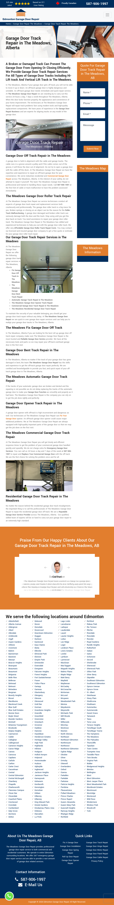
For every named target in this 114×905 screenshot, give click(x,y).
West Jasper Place (95, 781)
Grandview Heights (43, 710)
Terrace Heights (93, 725)
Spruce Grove (92, 689)
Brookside (12, 728)
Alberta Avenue (14, 624)
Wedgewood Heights (95, 766)
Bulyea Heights (14, 731)
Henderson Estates (43, 737)
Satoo (89, 654)
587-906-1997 (97, 3)
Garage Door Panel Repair (97, 853)
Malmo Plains (66, 671)
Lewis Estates (67, 651)
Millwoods (65, 722)
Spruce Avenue (93, 686)
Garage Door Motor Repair (97, 850)
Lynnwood (65, 659)
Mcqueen (65, 698)
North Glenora (66, 734)
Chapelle (12, 784)
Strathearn (91, 704)
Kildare (37, 793)
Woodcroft (91, 808)
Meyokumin (65, 707)
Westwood (91, 796)
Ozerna (64, 772)
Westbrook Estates (95, 787)
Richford (90, 621)
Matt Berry (65, 677)
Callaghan (12, 740)
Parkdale (64, 778)
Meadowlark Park (68, 701)
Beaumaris (13, 668)
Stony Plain (91, 698)
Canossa (12, 754)
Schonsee (91, 656)
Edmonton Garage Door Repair (56, 902)
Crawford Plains (15, 799)
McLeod (64, 695)
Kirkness (38, 811)
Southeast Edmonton (95, 680)
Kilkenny (38, 796)
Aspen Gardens (15, 642)
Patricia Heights (67, 784)
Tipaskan (90, 745)
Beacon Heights (15, 662)
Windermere (92, 802)
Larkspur (64, 627)
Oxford (63, 769)
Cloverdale (12, 796)
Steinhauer (91, 695)
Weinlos (90, 769)
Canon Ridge (13, 748)
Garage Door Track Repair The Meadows (61, 24)
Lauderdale (65, 630)
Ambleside (12, 636)
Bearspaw (12, 665)
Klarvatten (39, 814)
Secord (90, 659)
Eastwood (39, 642)
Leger (63, 645)
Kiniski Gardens (41, 805)
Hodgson (38, 751)
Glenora (38, 698)
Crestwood (13, 802)
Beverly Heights (15, 695)
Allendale (12, 633)
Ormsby (64, 760)
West (89, 775)
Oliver (63, 757)
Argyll (10, 639)
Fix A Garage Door (70, 842)
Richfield (64, 817)
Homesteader (40, 760)
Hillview (38, 748)
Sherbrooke (91, 662)
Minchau (64, 725)
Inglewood (39, 769)
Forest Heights (41, 674)
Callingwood (13, 742)
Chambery (12, 781)
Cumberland (13, 808)
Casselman (13, 769)
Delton (11, 817)
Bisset (11, 698)
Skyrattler (91, 677)
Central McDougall (16, 778)
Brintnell (11, 722)
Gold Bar (38, 704)
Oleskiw (64, 754)
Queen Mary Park (68, 805)
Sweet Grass (92, 713)
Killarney (38, 799)
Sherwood (91, 665)
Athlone (11, 645)
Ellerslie (38, 651)
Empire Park (40, 659)
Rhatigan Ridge (67, 814)
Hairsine (38, 731)
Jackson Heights (42, 772)
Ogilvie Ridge (66, 751)
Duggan (38, 636)
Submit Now (93, 148)
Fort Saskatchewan (43, 677)
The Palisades (93, 740)
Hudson (38, 763)
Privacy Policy (97, 861)
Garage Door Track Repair (97, 842)
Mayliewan (65, 683)
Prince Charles (67, 796)
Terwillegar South (94, 728)
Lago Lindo (65, 621)
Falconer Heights (42, 671)
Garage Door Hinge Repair (97, 846)
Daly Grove (13, 811)
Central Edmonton (15, 775)
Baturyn (11, 659)
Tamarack (91, 716)
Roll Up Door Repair (70, 856)
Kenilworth (39, 784)
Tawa (89, 719)
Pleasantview (66, 790)
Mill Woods (65, 716)
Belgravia (12, 674)
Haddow (38, 728)
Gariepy (38, 686)
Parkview (64, 781)
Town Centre (92, 748)
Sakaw (89, 651)
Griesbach (39, 722)
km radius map (92, 204)
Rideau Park (92, 624)
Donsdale (38, 627)
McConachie (66, 689)
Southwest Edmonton (96, 683)
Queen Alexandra (68, 802)
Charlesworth (14, 787)
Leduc (63, 639)
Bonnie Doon (13, 713)
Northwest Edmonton (70, 748)
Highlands (39, 745)
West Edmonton (93, 778)
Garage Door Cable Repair (97, 857)
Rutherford (91, 648)
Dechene (12, 814)
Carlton (11, 763)
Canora (11, 751)
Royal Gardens (93, 642)
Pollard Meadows (68, 793)
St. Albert (91, 692)
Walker (89, 763)
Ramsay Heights (68, 811)
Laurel (63, 633)
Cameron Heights (15, 745)
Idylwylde (38, 766)
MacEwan (65, 662)
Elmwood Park (41, 654)
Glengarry (39, 695)
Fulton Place (40, 683)
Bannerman (13, 654)
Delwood (38, 621)
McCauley (65, 686)
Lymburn (64, 656)
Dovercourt (39, 630)
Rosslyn (90, 639)
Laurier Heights (67, 636)
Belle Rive (12, 677)
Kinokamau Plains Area (44, 808)
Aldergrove (12, 627)
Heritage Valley (41, 740)
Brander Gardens (15, 719)
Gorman (38, 707)
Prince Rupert (66, 799)
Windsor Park (92, 805)
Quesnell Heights (68, 808)
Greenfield (39, 716)
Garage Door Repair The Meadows (27, 24)
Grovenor (38, 725)
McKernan (65, 692)
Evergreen (39, 668)
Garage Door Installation (70, 846)
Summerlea (91, 707)
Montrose (65, 728)
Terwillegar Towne (94, 731)
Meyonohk (65, 710)
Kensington (39, 787)
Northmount (66, 742)
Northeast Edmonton (69, 740)
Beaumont (12, 671)
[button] (48, 567)
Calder (11, 737)
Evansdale (39, 665)
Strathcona (91, 701)
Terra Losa (91, 722)
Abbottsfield (13, 621)
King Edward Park (42, 802)
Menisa (64, 704)
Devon (37, 624)
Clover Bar (12, 793)
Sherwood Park (93, 668)
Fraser (37, 680)
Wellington (91, 772)
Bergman (12, 692)
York (89, 811)
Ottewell (64, 763)
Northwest (65, 745)
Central (11, 772)
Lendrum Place (67, 648)
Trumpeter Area (93, 751)
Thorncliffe (91, 742)
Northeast (65, 737)
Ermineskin (39, 662)
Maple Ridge (66, 674)
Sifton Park (91, 671)
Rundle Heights (93, 645)
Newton (64, 731)
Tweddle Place (93, 754)
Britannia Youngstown (17, 725)
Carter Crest (13, 766)
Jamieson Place (41, 775)
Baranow (12, 656)
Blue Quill (12, 707)
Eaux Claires (40, 645)
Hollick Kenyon (41, 754)
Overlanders (66, 766)
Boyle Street (13, 716)
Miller (63, 719)
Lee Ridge (65, 642)
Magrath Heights (68, 668)
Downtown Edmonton (44, 633)
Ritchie (90, 630)
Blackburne (13, 701)
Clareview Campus (16, 790)
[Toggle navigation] (107, 15)
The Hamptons (93, 734)
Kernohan (39, 790)
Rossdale (91, 636)
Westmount (91, 790)
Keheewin (39, 781)
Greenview (39, 719)
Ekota (37, 648)
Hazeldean (39, 734)
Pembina (64, 787)
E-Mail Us (33, 885)
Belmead (12, 683)
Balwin (11, 651)
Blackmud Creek (15, 704)
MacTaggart (66, 665)
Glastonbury (40, 692)
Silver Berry (91, 674)
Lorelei (63, 654)
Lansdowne (66, 624)
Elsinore (38, 656)
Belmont (11, 686)
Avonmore (12, 648)
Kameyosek (39, 778)
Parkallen (64, 775)
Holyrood (38, 757)
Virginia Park (92, 760)
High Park (39, 742)
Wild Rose (91, 799)
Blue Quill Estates (15, 710)
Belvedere (12, 689)
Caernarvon (13, 734)
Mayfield (64, 680)
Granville (38, 713)
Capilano (12, 757)
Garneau (38, 689)
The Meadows (93, 737)
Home (8, 24)
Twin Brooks (92, 757)
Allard (10, 630)
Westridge (91, 793)
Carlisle (11, 760)
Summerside (92, 710)
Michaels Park (67, 713)
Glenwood (39, 701)
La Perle (38, 817)
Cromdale (12, 805)
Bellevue (12, 680)
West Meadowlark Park (96, 784)
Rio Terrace (91, 627)
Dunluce (38, 639)
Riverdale (91, 633)
